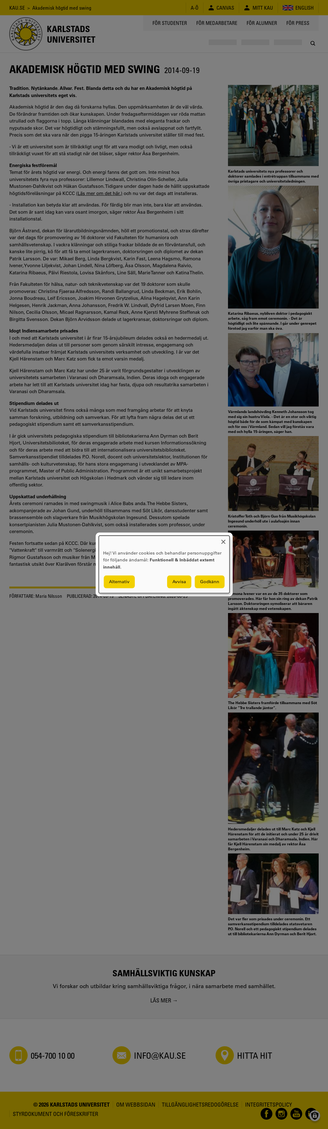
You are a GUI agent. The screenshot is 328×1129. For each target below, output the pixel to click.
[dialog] (164, 564)
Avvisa (179, 582)
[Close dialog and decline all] (223, 539)
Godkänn (209, 582)
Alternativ (119, 582)
